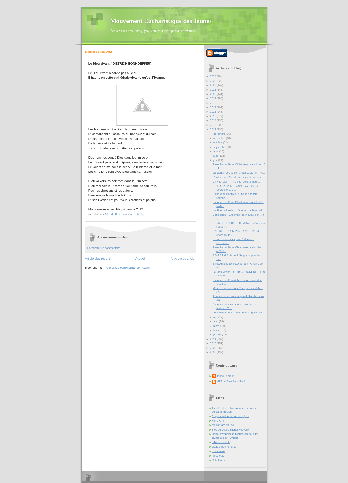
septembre (220, 147)
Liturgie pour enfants (224, 446)
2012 (213, 129)
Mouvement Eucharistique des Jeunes (161, 20)
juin (215, 160)
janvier (217, 334)
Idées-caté (218, 455)
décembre (219, 133)
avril (216, 321)
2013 (213, 124)
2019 (213, 98)
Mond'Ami (218, 420)
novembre (219, 138)
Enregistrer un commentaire (103, 247)
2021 (213, 89)
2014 (213, 120)
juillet (216, 155)
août (216, 151)
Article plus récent (97, 258)
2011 (213, 339)
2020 (213, 94)
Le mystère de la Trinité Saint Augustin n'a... (239, 312)
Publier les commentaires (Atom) (127, 267)
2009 (213, 347)
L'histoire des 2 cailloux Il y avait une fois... (238, 177)
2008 (213, 352)
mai (215, 317)
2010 (213, 343)
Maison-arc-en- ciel (223, 425)
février (217, 330)
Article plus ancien (183, 258)
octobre (218, 142)
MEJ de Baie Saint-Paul (231, 381)
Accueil (140, 258)
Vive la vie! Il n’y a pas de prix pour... (236, 181)
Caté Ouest (218, 460)
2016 (213, 111)
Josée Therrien (225, 375)
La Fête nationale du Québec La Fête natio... (239, 210)
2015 (213, 116)
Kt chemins (218, 451)
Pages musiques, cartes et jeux (230, 416)
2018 (213, 102)
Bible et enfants (221, 442)
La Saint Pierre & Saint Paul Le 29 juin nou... (239, 172)
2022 (213, 85)
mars (216, 325)
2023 (213, 80)
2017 (213, 107)
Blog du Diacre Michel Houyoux (230, 429)
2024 (213, 76)
